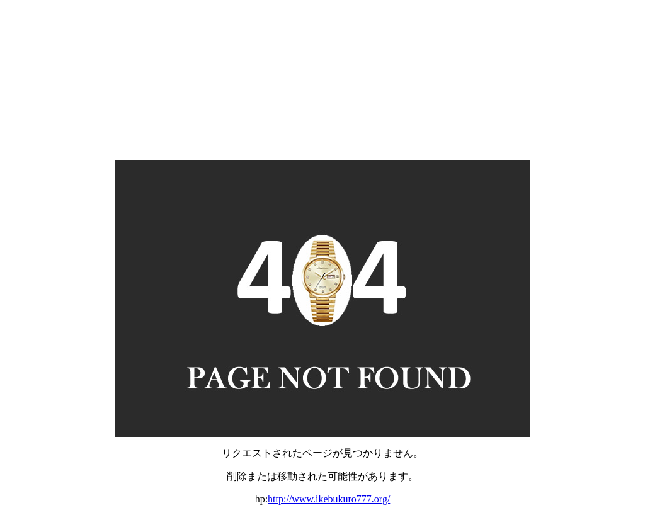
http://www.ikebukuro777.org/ (329, 499)
